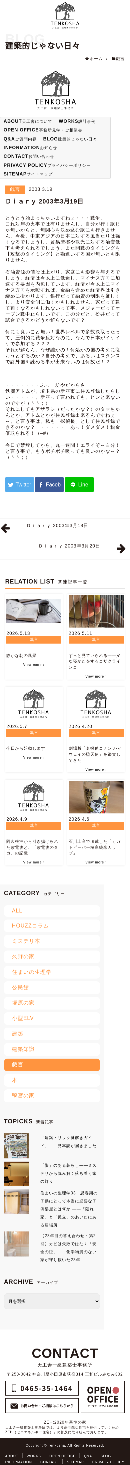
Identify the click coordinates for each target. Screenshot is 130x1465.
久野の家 (23, 956)
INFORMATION (18, 1462)
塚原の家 (23, 1003)
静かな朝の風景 (21, 655)
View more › (34, 665)
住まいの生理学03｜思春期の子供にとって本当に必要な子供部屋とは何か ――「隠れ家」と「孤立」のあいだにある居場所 (68, 1209)
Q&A (88, 1456)
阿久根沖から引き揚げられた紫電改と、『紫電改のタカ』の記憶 (32, 847)
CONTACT (49, 1462)
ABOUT (11, 1456)
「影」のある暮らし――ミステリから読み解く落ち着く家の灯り (68, 1173)
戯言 (15, 189)
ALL (17, 910)
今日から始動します (25, 748)
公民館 (20, 987)
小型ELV (23, 1018)
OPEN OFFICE (62, 1456)
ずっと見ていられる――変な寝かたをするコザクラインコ (95, 661)
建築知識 (23, 1049)
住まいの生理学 (32, 972)
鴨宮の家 (23, 1095)
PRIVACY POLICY (108, 1462)
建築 (17, 1034)
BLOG (105, 1456)
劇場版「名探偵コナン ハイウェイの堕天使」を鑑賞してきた (95, 754)
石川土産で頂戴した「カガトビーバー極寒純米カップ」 (95, 847)
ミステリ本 (26, 941)
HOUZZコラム (30, 926)
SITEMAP (75, 1462)
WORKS (34, 1456)
